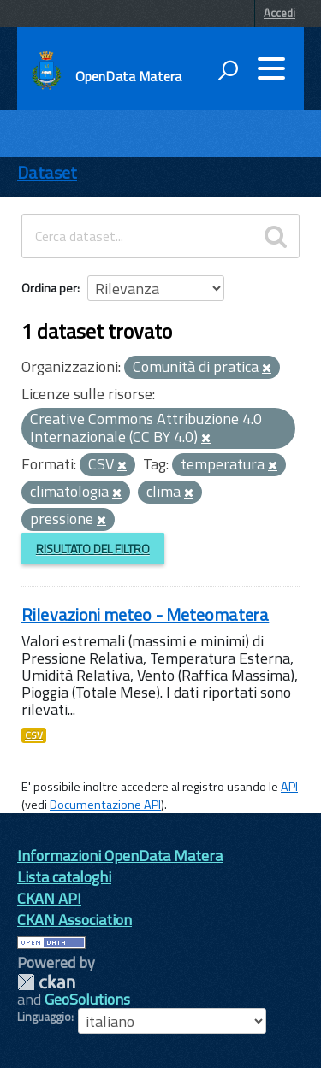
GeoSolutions (87, 999)
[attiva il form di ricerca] (228, 70)
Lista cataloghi (64, 876)
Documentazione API (105, 804)
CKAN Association (74, 919)
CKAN (46, 982)
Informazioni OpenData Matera (120, 855)
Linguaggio (44, 1016)
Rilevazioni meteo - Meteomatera (145, 614)
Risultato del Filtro (93, 549)
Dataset (47, 172)
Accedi (279, 12)
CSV (34, 735)
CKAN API (49, 898)
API (289, 786)
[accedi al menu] (271, 68)
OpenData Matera (128, 76)
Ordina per (49, 288)
